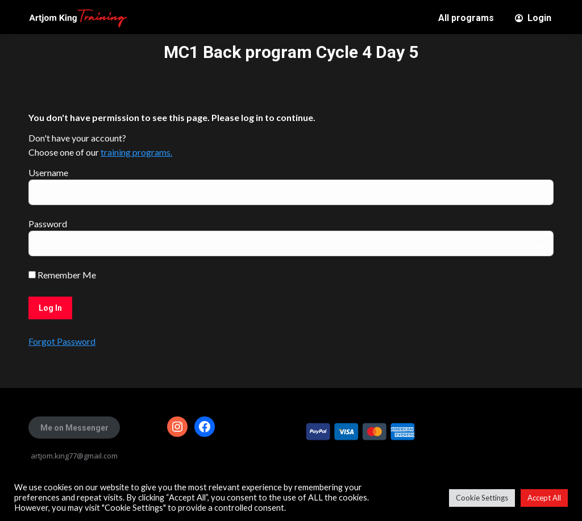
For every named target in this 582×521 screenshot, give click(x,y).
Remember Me (62, 274)
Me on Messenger (74, 427)
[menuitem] (466, 18)
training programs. (136, 152)
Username (48, 172)
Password (47, 223)
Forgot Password (61, 341)
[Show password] (537, 246)
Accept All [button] (544, 497)
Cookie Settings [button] (482, 497)
